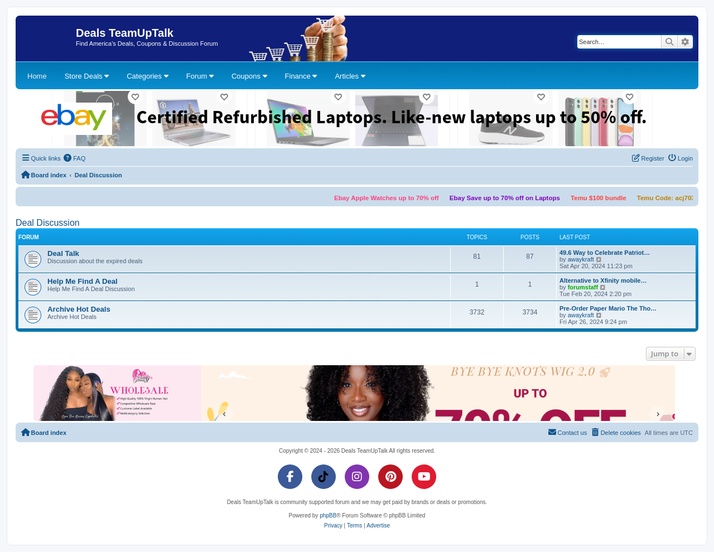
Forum (200, 76)
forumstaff (583, 287)
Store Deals (87, 76)
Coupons (249, 76)
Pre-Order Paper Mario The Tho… (608, 308)
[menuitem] (75, 158)
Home (37, 76)
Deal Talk (63, 253)
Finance (301, 76)
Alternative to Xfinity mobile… (603, 280)
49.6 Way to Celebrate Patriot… (604, 252)
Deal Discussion (48, 222)
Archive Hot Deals (78, 309)
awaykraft (581, 259)
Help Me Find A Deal (82, 281)
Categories (147, 76)
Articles (350, 76)
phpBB (328, 515)
